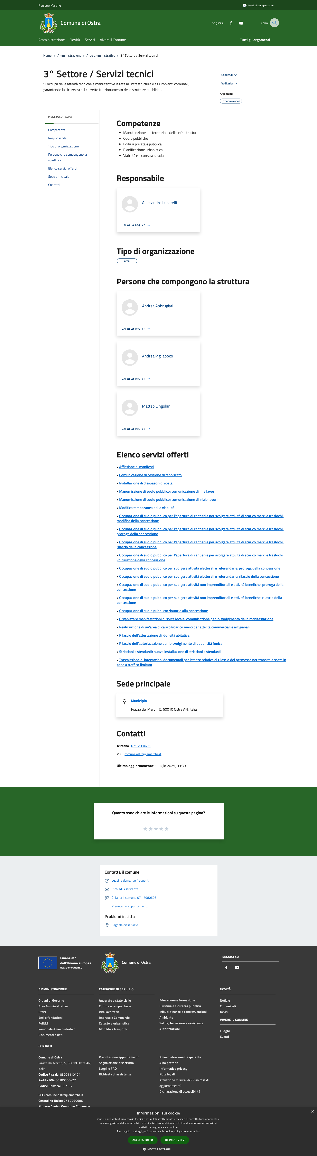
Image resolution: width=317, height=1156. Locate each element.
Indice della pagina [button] (60, 117)
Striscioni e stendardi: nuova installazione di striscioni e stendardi (170, 651)
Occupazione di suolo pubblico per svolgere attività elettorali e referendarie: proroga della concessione (199, 568)
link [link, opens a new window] (198, 1131)
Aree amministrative (100, 55)
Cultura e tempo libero (115, 1006)
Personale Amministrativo (56, 1029)
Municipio (139, 700)
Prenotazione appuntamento (119, 1057)
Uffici (42, 1011)
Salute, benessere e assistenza (181, 1023)
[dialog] (158, 1131)
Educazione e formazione (177, 1000)
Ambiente (166, 1017)
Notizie (225, 1000)
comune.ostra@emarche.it (142, 754)
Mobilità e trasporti (113, 1029)
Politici (43, 1023)
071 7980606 (140, 745)
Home (47, 55)
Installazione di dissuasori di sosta (146, 483)
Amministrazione (69, 55)
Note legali (167, 1074)
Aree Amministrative (53, 1006)
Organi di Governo (51, 1000)
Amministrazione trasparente (180, 1057)
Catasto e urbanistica (114, 1023)
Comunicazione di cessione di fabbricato (150, 475)
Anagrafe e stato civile (115, 1000)
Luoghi (225, 1030)
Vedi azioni (230, 83)
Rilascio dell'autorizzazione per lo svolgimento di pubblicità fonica (170, 643)
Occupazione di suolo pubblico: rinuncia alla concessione (163, 610)
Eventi (224, 1036)
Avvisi (224, 1011)
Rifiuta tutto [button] (175, 1139)
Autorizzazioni (169, 1028)
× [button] (312, 1111)
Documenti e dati (50, 1034)
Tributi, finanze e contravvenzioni (183, 1011)
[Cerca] (274, 23)
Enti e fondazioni (50, 1017)
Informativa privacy (173, 1068)
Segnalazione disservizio (116, 1062)
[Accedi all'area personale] (258, 5)
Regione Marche (49, 5)
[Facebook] (227, 22)
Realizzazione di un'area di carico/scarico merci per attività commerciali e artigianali (184, 627)
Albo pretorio (168, 1062)
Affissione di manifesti (136, 467)
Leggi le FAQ (108, 1068)
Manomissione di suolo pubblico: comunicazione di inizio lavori (168, 499)
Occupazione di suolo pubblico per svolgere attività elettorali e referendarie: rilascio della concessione (199, 576)
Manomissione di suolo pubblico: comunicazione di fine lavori (167, 491)
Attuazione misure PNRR (177, 1079)
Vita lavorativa (109, 1011)
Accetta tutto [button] (142, 1140)
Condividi (229, 75)
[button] (158, 1149)
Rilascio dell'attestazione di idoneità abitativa (154, 635)
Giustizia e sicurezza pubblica (180, 1005)
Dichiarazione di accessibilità (179, 1091)
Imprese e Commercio (114, 1017)
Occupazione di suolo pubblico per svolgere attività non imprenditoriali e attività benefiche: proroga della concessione (200, 587)
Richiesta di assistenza (115, 1074)
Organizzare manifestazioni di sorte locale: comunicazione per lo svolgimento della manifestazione (196, 619)
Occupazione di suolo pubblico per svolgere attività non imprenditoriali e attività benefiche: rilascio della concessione (199, 600)
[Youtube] (237, 22)
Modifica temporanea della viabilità (146, 507)
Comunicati (228, 1006)
